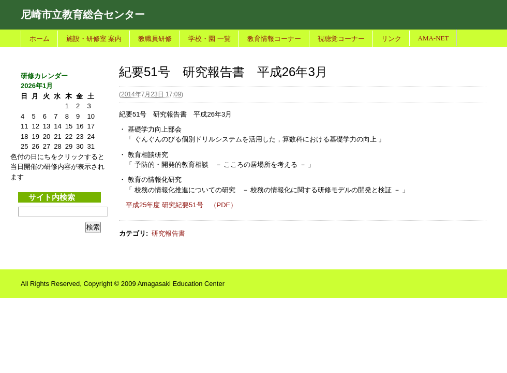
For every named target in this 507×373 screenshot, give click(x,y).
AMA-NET (433, 38)
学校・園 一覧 (209, 38)
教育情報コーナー (274, 38)
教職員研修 (155, 38)
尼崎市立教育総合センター (83, 14)
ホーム (39, 38)
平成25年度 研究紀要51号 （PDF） (181, 205)
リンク (391, 38)
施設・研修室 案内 (94, 38)
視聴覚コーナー (341, 38)
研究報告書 (168, 233)
